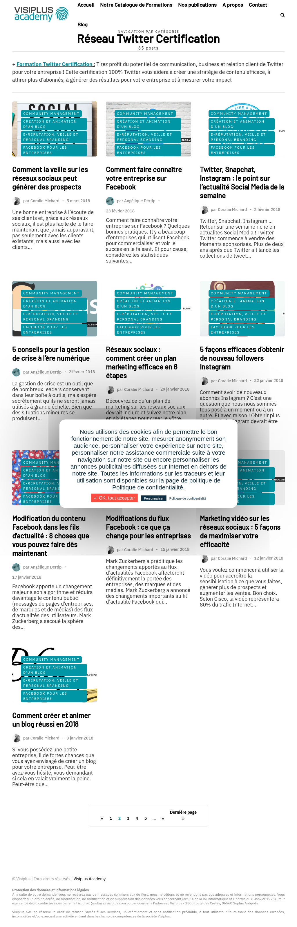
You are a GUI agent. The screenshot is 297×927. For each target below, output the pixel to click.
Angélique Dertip (139, 200)
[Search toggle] (280, 15)
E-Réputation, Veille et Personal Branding (50, 137)
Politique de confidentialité (188, 498)
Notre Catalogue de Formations (136, 4)
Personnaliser (153, 498)
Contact (258, 4)
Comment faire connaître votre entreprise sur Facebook (144, 178)
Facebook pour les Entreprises (45, 150)
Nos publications (197, 4)
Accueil (85, 4)
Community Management (51, 113)
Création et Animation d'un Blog (50, 124)
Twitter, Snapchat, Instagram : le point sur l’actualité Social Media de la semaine (242, 182)
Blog (82, 24)
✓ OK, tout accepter (114, 497)
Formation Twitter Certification (54, 64)
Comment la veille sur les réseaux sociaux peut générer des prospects (50, 178)
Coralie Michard (44, 200)
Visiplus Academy (90, 879)
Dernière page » (183, 815)
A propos (232, 4)
